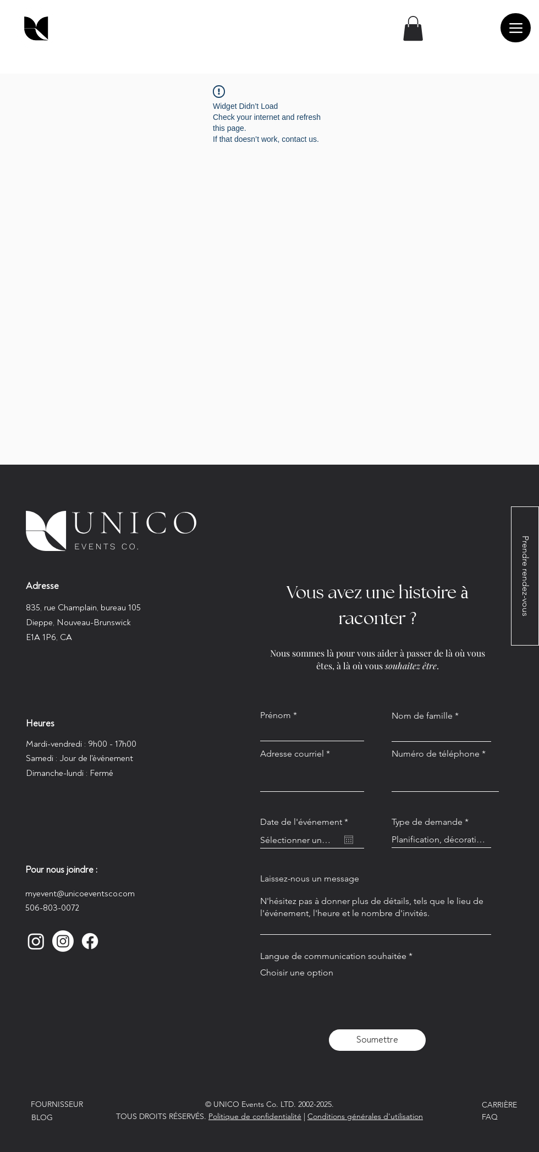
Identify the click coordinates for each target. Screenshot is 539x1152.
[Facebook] (90, 941)
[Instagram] (36, 941)
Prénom (275, 715)
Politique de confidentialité (254, 1116)
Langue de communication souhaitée (333, 956)
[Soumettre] (377, 1040)
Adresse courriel (292, 753)
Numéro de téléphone (436, 753)
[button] (413, 28)
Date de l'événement (306, 822)
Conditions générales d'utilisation (365, 1116)
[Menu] (516, 27)
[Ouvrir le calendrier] (348, 839)
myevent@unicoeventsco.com (80, 893)
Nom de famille (422, 716)
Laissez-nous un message (309, 878)
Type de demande (427, 822)
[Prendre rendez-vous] (525, 576)
